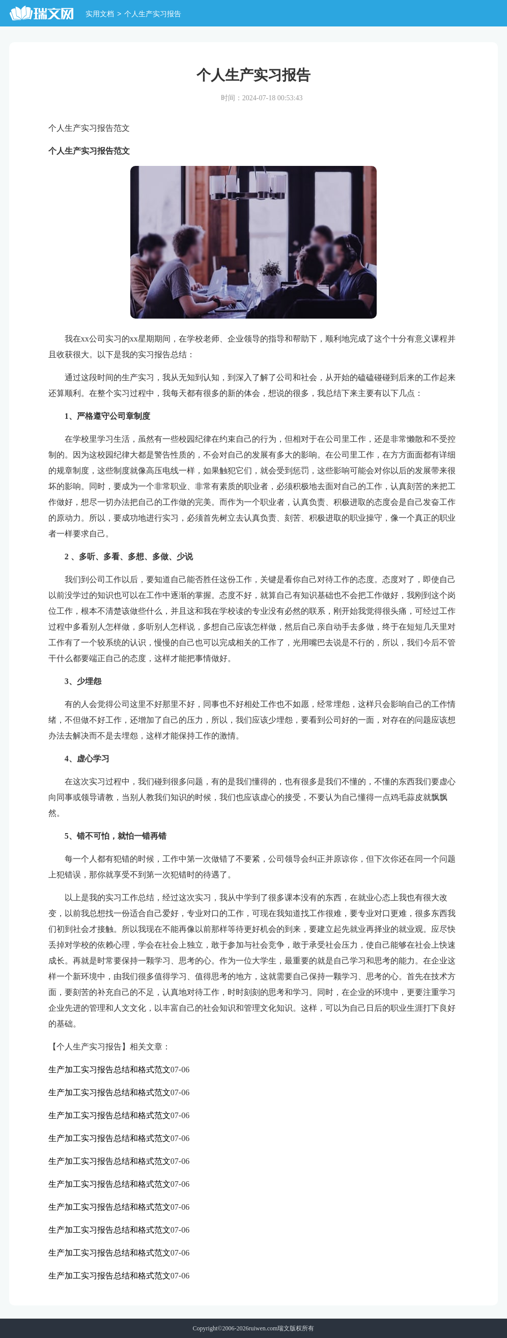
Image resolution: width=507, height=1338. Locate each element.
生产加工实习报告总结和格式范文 (109, 1069)
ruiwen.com (262, 1328)
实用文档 (100, 14)
